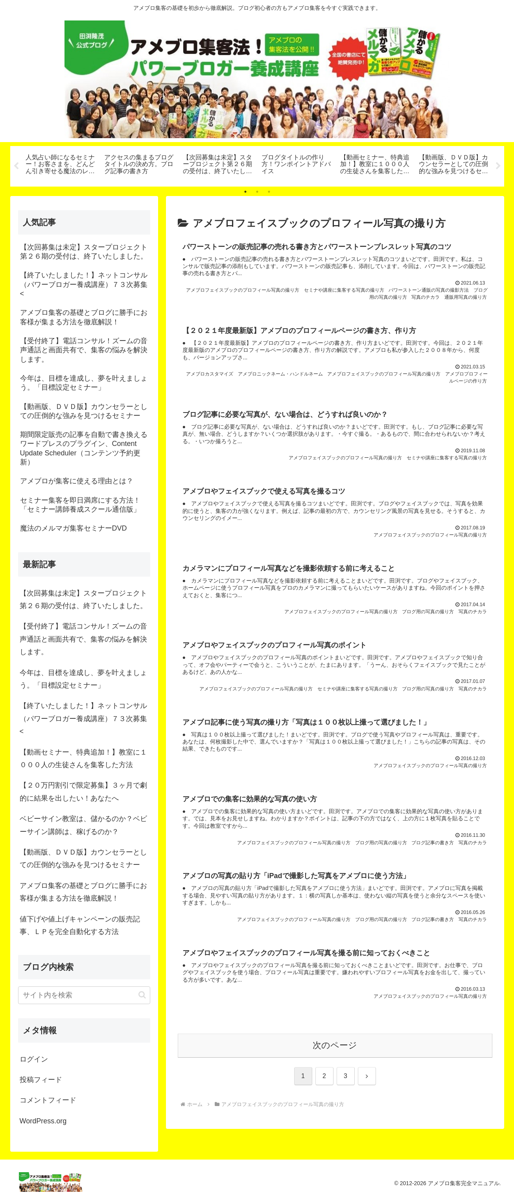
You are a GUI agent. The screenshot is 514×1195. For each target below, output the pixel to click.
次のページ (335, 1061)
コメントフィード (48, 1100)
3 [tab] (269, 192)
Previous (16, 166)
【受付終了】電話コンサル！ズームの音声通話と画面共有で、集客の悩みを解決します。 (83, 639)
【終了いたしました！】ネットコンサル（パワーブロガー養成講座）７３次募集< (83, 718)
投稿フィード (41, 1080)
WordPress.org (43, 1121)
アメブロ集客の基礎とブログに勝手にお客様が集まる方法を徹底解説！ (83, 892)
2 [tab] (257, 192)
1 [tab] (245, 192)
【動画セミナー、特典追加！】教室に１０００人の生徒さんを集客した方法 (83, 758)
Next (498, 166)
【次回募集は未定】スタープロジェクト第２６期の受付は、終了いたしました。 (83, 599)
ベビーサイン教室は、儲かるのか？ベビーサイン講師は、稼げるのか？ (83, 825)
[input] (84, 995)
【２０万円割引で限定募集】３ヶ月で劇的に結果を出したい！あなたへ (83, 791)
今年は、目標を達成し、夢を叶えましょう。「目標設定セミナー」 (83, 679)
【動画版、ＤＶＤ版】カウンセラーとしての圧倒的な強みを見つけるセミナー (83, 858)
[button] (142, 994)
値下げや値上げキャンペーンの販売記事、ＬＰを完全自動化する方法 (80, 925)
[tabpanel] (61, 165)
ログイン (34, 1059)
